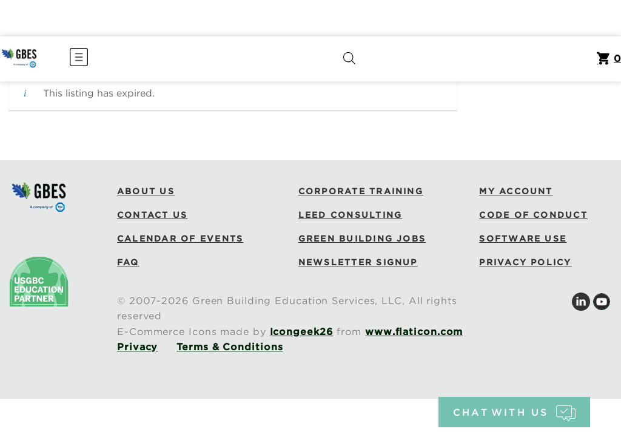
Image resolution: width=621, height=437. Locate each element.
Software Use (522, 238)
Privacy (137, 347)
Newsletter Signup (358, 262)
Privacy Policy (525, 262)
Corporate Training (360, 191)
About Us (146, 191)
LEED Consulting (350, 215)
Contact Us (152, 215)
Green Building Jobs (362, 238)
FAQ (128, 262)
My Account (515, 191)
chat (514, 412)
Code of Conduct (533, 215)
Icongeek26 (302, 331)
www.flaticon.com (414, 331)
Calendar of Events (180, 238)
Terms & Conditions (229, 347)
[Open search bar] (349, 58)
